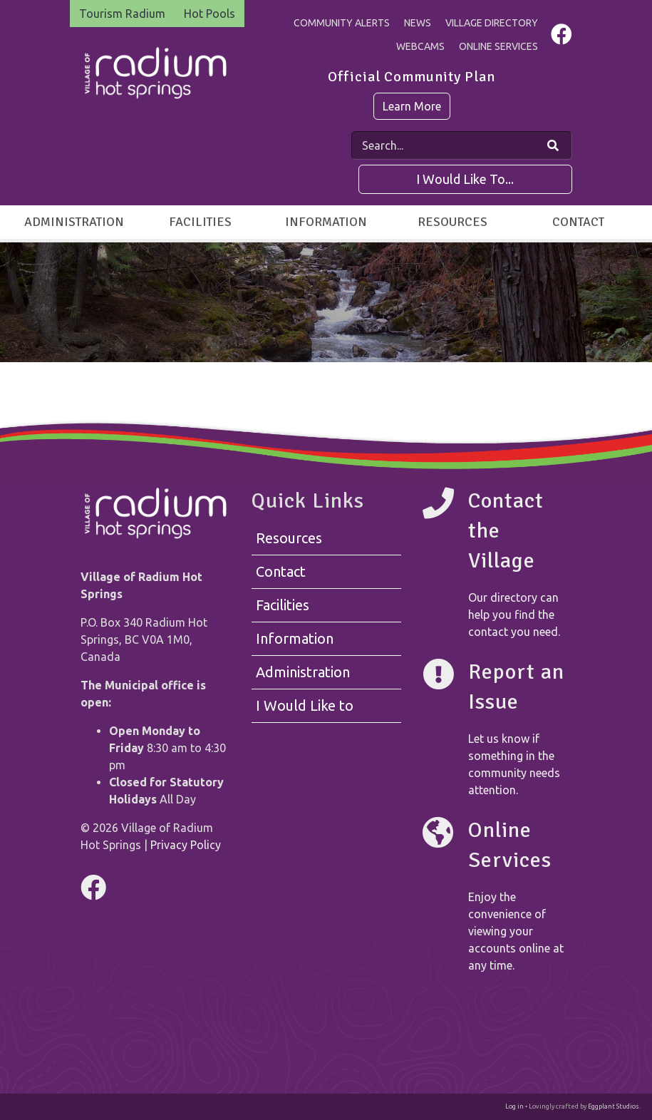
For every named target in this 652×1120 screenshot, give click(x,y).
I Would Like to (304, 705)
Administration (74, 222)
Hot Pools (209, 13)
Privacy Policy (185, 844)
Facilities (200, 222)
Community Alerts (342, 23)
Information (326, 222)
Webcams (420, 46)
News (417, 23)
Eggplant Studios (613, 1106)
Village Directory (491, 23)
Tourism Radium (122, 13)
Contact (578, 222)
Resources (452, 222)
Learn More (412, 106)
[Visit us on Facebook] (561, 37)
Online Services (498, 46)
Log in (514, 1106)
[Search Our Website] (553, 145)
